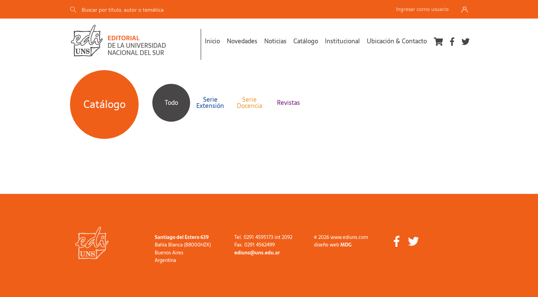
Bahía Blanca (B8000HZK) (183, 245)
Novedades (242, 41)
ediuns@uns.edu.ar (257, 253)
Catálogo (305, 41)
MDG (345, 245)
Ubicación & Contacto (397, 41)
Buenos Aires (169, 252)
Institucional (342, 41)
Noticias (275, 41)
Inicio (212, 41)
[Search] (166, 9)
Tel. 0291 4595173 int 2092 (263, 237)
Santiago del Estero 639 (182, 237)
